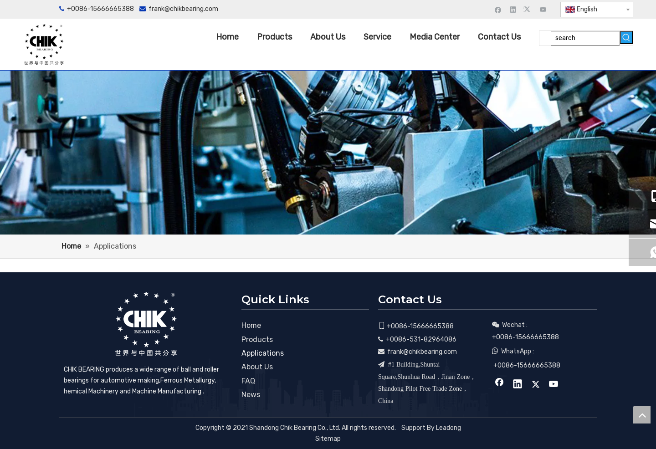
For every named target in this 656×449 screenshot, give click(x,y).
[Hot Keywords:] (626, 37)
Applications (262, 353)
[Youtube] (543, 9)
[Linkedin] (513, 9)
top (642, 414)
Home (251, 325)
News (250, 394)
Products (257, 339)
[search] (585, 38)
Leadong (448, 428)
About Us (257, 366)
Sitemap (328, 439)
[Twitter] (528, 9)
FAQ (248, 381)
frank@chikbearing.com (183, 9)
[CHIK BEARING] (146, 324)
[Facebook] (498, 9)
